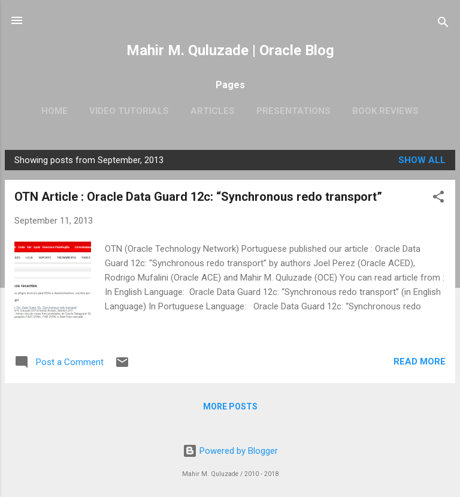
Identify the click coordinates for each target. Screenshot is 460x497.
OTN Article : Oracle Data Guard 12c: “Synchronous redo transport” (198, 196)
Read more (420, 361)
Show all (422, 160)
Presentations (293, 111)
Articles (212, 111)
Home (54, 111)
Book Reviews (385, 111)
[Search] (443, 24)
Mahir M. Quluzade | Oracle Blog (230, 50)
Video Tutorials (129, 111)
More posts (230, 406)
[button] (438, 198)
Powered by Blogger (230, 450)
